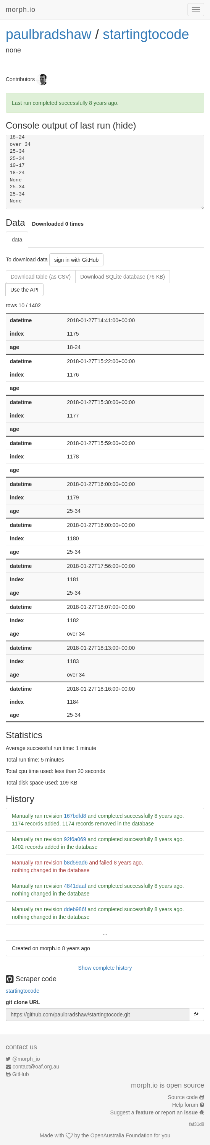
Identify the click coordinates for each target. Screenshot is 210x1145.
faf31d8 (196, 1124)
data (17, 240)
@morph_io (26, 1059)
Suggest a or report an (154, 1112)
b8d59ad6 (75, 863)
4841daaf (75, 886)
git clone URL (23, 1002)
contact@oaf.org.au (36, 1066)
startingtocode (146, 34)
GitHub (20, 1074)
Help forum (185, 1105)
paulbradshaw (48, 34)
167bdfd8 (75, 816)
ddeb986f (75, 909)
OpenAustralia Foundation (121, 1135)
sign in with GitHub (76, 260)
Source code (183, 1097)
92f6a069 (75, 839)
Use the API (24, 290)
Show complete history (105, 968)
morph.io (21, 9)
